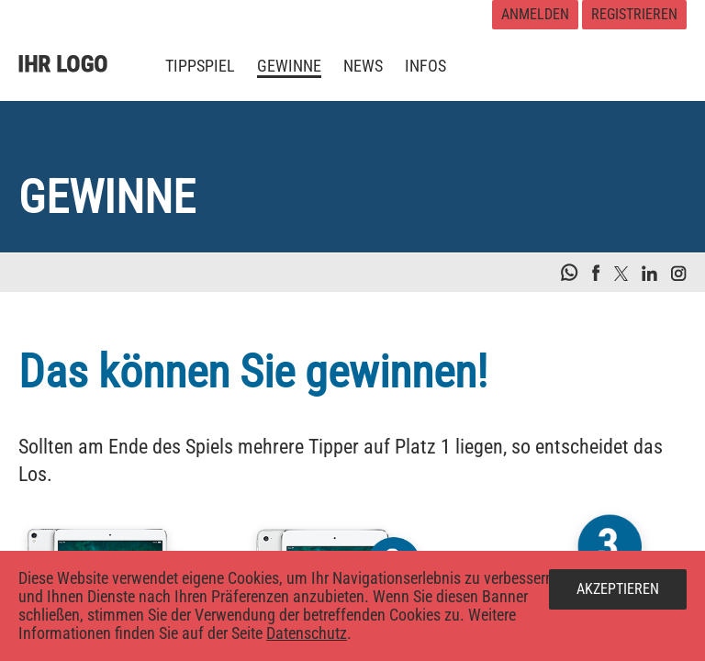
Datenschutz (306, 633)
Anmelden (535, 14)
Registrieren (634, 14)
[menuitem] (200, 65)
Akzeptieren (617, 589)
